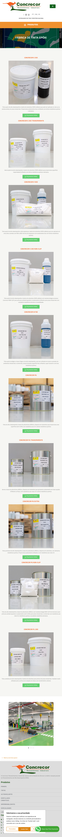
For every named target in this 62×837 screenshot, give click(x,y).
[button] (3, 724)
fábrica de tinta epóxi (10, 758)
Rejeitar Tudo (24, 829)
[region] (24, 822)
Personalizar (12, 829)
